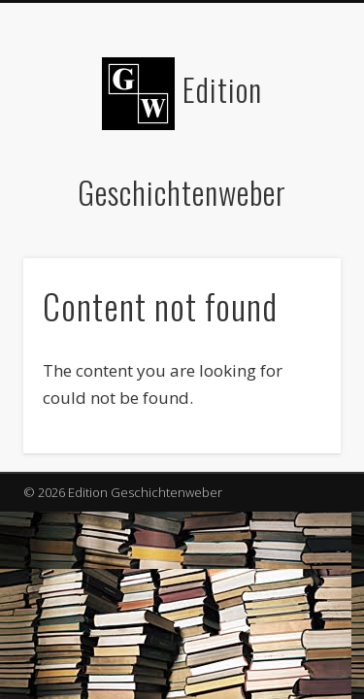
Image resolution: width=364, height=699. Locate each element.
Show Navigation (294, 173)
